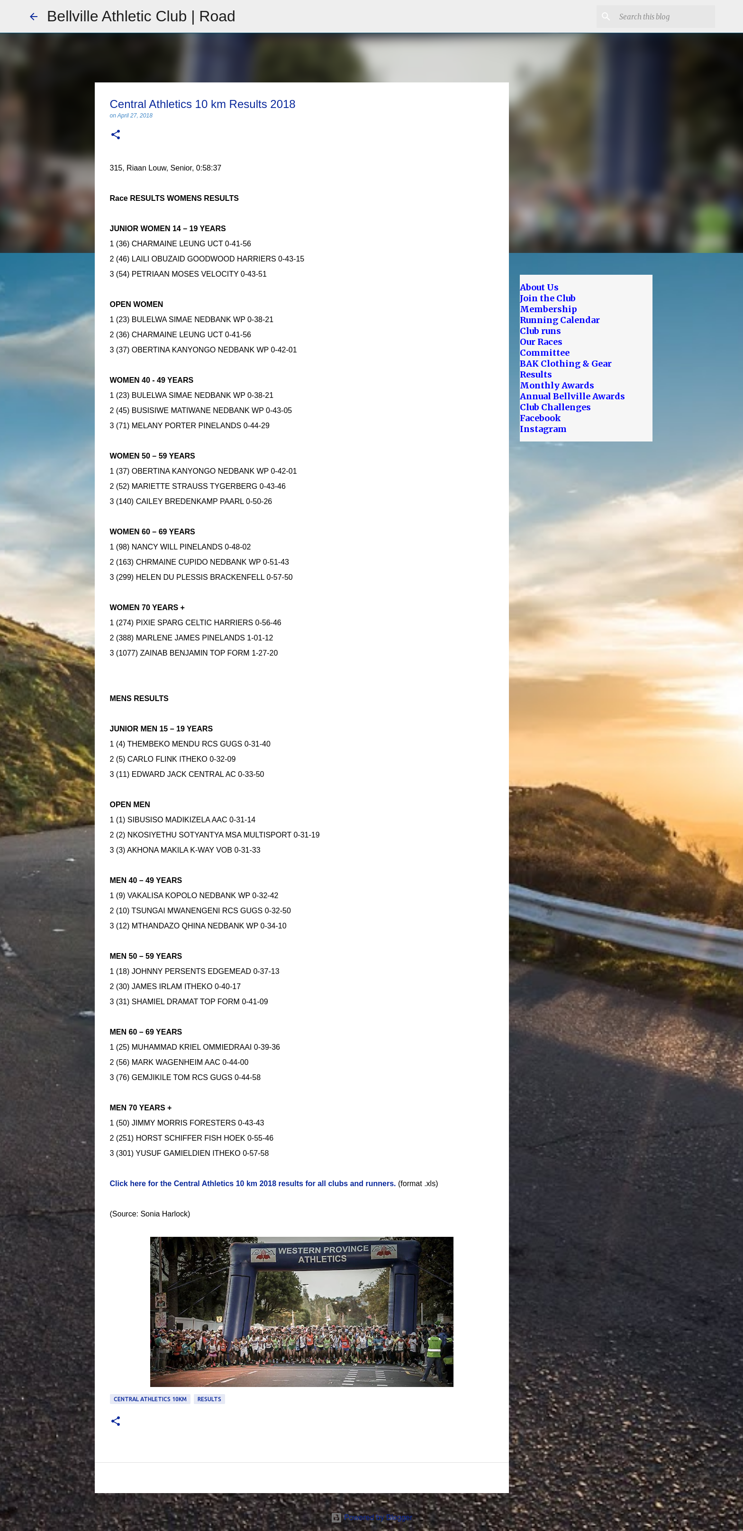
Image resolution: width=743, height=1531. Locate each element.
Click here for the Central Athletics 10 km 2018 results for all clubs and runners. (253, 1184)
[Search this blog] (665, 16)
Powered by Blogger (372, 1517)
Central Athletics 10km (150, 1399)
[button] (115, 135)
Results (209, 1399)
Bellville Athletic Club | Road (141, 16)
